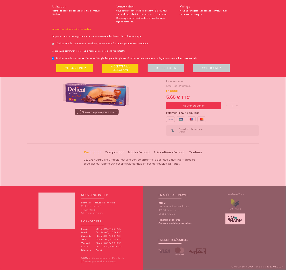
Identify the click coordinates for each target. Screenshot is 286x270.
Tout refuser (166, 68)
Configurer (211, 68)
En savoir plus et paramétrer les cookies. (71, 29)
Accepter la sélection (120, 68)
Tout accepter (74, 68)
